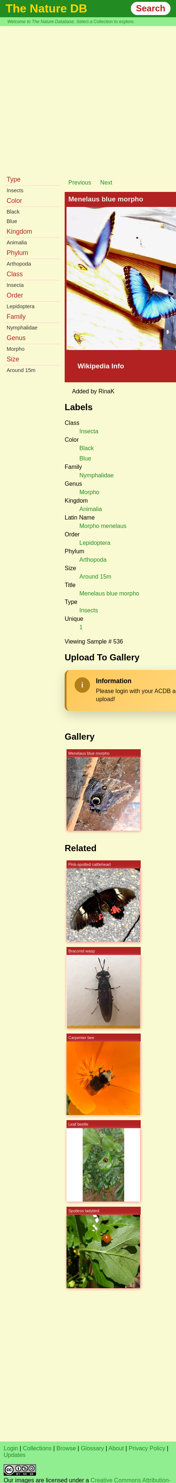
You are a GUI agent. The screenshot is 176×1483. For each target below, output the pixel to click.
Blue (12, 221)
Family (16, 316)
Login (11, 1448)
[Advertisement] (69, 98)
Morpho (16, 349)
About (116, 1448)
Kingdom (19, 231)
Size (13, 359)
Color (14, 200)
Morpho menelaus (102, 526)
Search (150, 8)
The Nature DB (46, 8)
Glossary (92, 1448)
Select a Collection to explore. (105, 21)
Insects (15, 190)
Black (13, 212)
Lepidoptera (21, 306)
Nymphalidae (22, 328)
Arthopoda (19, 264)
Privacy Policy (147, 1448)
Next (106, 182)
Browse (66, 1448)
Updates (15, 1455)
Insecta (15, 285)
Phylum (17, 252)
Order (15, 295)
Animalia (17, 242)
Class (15, 274)
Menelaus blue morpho (109, 593)
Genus (16, 338)
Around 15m (21, 370)
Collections (37, 1448)
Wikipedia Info (101, 366)
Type (14, 179)
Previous (79, 182)
